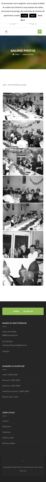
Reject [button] (33, 16)
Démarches (6, 426)
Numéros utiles (8, 437)
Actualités (28, 311)
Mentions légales (8, 443)
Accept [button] (24, 16)
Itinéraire (5, 351)
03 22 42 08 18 (7, 341)
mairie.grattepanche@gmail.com (14, 345)
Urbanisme (6, 432)
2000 (4, 85)
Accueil (16, 311)
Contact (5, 421)
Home (15, 54)
